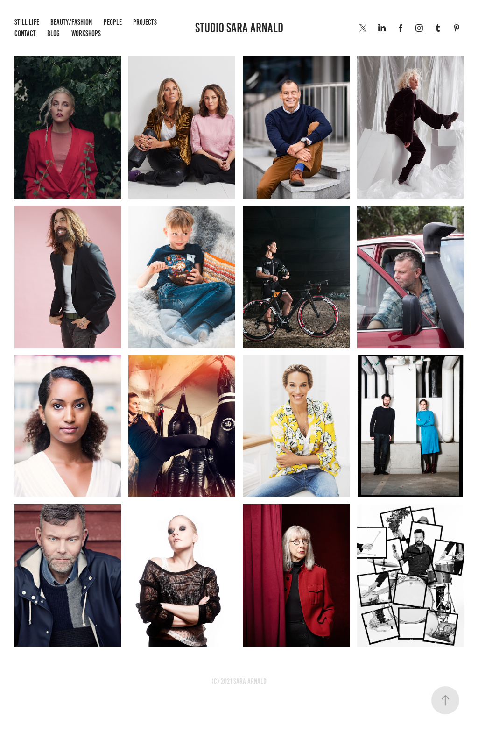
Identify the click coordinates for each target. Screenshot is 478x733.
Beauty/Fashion (71, 22)
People (113, 22)
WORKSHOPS (86, 33)
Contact (25, 33)
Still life (26, 22)
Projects (145, 22)
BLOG (53, 33)
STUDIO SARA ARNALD (239, 28)
